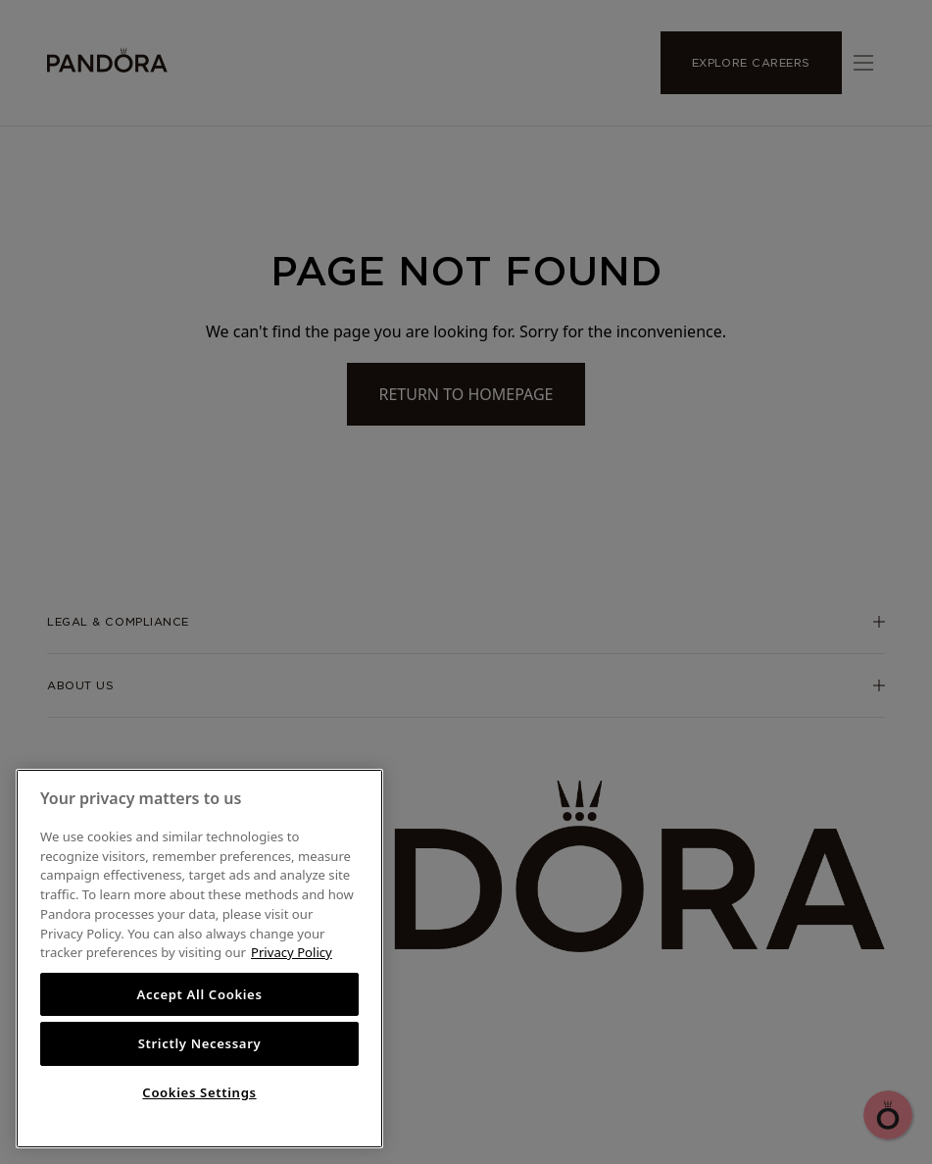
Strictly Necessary (200, 1043)
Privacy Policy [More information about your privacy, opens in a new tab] (291, 952)
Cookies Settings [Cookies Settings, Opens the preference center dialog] (199, 1092)
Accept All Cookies (199, 994)
